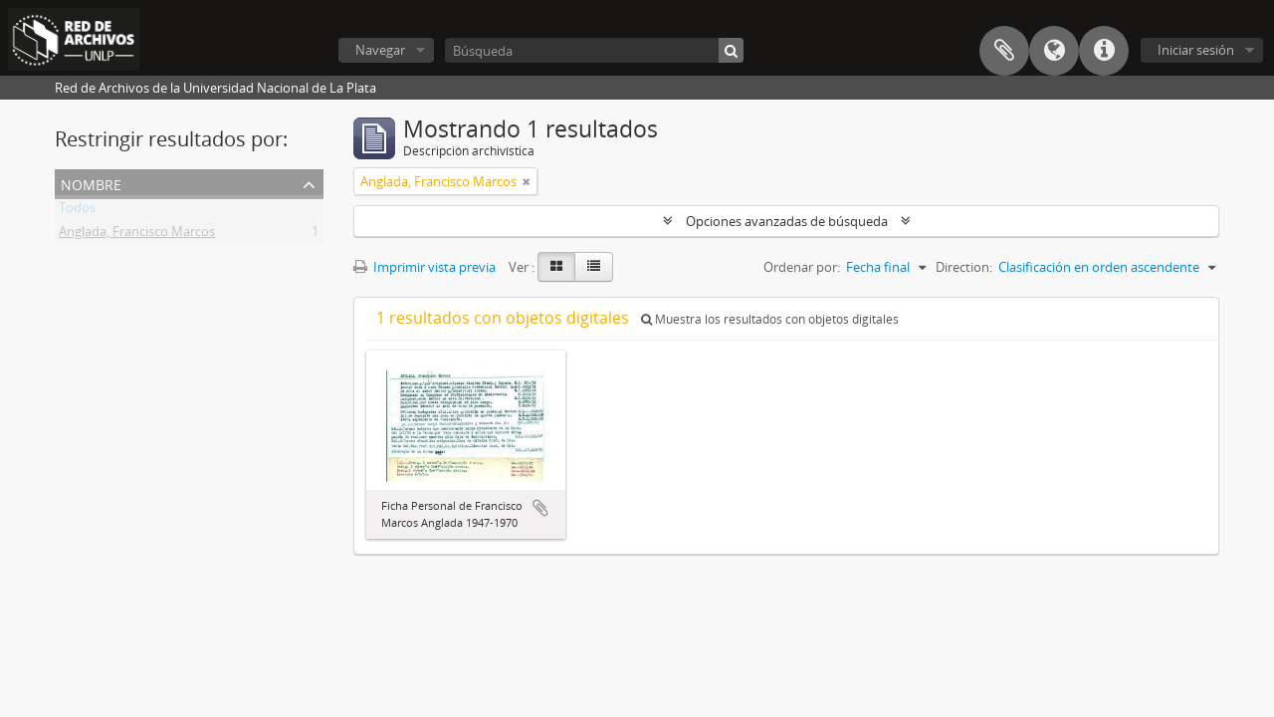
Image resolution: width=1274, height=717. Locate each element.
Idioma (1054, 51)
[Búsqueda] (594, 50)
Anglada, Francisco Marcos (137, 235)
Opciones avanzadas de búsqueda (787, 221)
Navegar (380, 50)
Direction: (964, 267)
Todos (77, 211)
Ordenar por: (801, 267)
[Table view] (593, 267)
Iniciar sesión (1196, 50)
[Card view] (556, 267)
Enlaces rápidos (1104, 51)
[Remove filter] (527, 181)
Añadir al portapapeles (540, 508)
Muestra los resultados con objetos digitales (770, 319)
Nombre (91, 182)
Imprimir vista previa (424, 267)
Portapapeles (1004, 51)
